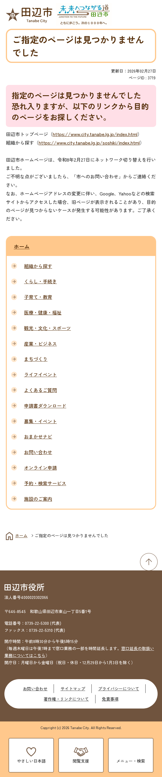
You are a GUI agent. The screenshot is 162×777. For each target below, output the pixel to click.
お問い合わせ (35, 688)
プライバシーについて (118, 688)
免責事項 (110, 699)
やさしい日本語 (31, 761)
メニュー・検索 (130, 761)
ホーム (22, 246)
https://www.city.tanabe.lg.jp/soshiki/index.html (89, 142)
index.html (127, 134)
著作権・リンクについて (66, 699)
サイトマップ (73, 688)
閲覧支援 (81, 761)
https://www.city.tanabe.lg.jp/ (85, 134)
